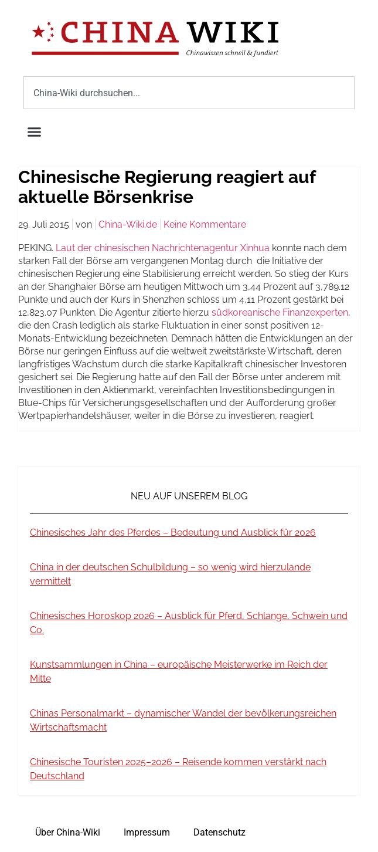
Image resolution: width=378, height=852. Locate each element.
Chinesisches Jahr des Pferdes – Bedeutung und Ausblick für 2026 (173, 532)
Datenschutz (219, 832)
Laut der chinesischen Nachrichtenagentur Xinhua (163, 247)
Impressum (147, 832)
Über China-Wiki (67, 832)
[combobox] (189, 92)
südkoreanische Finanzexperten (280, 312)
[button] (34, 132)
